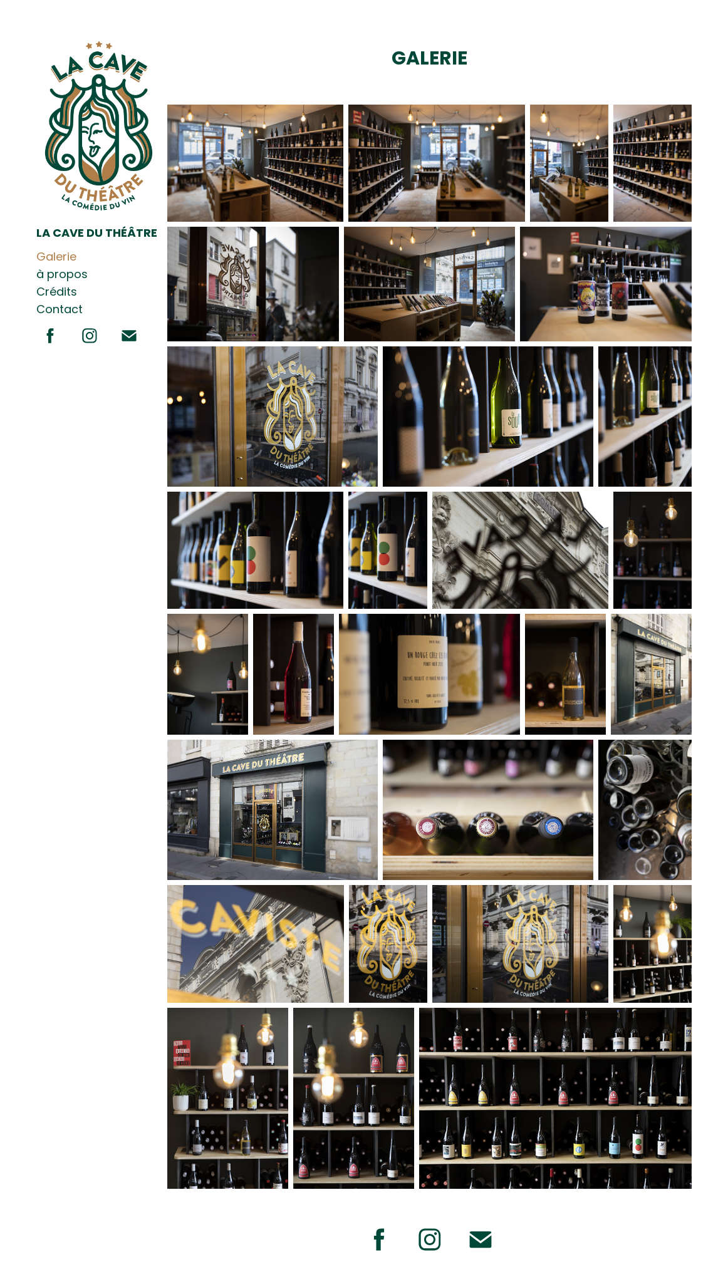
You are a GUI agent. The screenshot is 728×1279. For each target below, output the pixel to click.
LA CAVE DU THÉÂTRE (96, 234)
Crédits (56, 293)
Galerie (56, 258)
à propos (62, 275)
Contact (59, 310)
